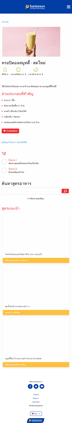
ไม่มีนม (22, 365)
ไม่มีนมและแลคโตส (12, 260)
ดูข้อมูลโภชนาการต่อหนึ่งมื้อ (14, 142)
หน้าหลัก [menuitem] (5, 22)
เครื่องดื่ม (16, 312)
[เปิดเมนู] (68, 6)
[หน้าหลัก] (36, 7)
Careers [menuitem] (36, 394)
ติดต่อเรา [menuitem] (36, 398)
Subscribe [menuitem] (36, 402)
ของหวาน (23, 260)
